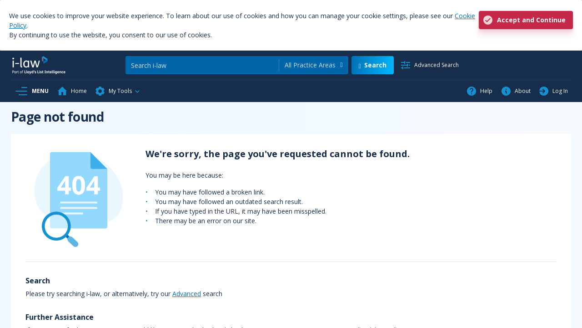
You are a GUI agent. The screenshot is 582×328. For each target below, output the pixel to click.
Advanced (186, 293)
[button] (117, 91)
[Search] (202, 65)
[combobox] (313, 65)
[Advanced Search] (429, 65)
